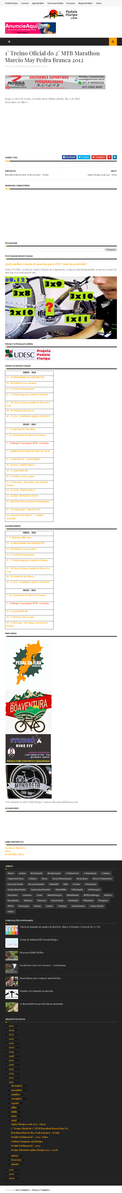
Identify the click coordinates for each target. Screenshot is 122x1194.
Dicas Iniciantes (36, 884)
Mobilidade (73, 895)
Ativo (8, 851)
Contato (25, 3)
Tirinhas (62, 906)
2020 (12, 1047)
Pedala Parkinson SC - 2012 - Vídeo (29, 1137)
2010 (12, 1174)
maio (14, 1116)
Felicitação (90, 884)
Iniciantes (13, 895)
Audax (22, 873)
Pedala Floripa (11, 3)
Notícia (108, 895)
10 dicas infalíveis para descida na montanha (41, 1003)
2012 (11, 1082)
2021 (11, 1043)
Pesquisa (103, 901)
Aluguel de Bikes (85, 3)
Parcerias (71, 3)
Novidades (13, 901)
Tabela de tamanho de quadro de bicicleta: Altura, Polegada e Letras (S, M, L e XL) (60, 926)
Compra (106, 873)
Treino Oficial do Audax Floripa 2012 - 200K (34, 1150)
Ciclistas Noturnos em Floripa (27, 1141)
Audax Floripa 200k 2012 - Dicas (28, 1124)
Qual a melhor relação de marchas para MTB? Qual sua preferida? (46, 264)
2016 (11, 1064)
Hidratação (77, 889)
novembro (17, 1090)
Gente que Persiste (40, 889)
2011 (11, 1169)
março (15, 1155)
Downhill (53, 884)
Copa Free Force (16, 878)
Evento (76, 884)
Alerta (11, 873)
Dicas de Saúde (15, 884)
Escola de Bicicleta (15, 848)
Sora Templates (23, 1190)
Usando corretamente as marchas (36, 991)
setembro (16, 1098)
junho (14, 1111)
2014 (11, 1073)
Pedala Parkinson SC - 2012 (25, 1145)
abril (14, 1120)
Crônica (33, 878)
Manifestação (54, 895)
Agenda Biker (38, 3)
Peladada (88, 901)
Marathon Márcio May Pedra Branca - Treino (35, 1132)
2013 (11, 1077)
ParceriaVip (57, 901)
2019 (11, 1051)
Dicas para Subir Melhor (32, 952)
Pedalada (73, 901)
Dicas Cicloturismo (102, 878)
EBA (66, 884)
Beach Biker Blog (14, 854)
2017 (11, 1060)
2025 (11, 1026)
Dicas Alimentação (62, 878)
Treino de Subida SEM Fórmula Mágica (39, 939)
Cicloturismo (72, 873)
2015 (11, 1069)
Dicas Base (82, 878)
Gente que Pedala (56, 3)
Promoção (24, 906)
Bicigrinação (54, 873)
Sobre (99, 3)
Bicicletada (36, 873)
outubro (16, 1094)
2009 (12, 1178)
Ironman (27, 895)
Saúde (49, 906)
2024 (12, 1030)
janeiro (15, 1164)
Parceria (42, 901)
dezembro (17, 1085)
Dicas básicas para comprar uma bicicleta (40, 978)
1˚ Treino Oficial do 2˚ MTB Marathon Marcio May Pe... (40, 1128)
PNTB (10, 906)
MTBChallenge (91, 895)
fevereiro (16, 1160)
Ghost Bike (60, 889)
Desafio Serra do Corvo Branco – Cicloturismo (43, 965)
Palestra (28, 901)
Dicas (44, 878)
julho (14, 1107)
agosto (15, 1103)
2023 (11, 1034)
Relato (37, 906)
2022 (11, 1038)
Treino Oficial (96, 906)
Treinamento (78, 906)
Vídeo (11, 911)
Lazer (39, 895)
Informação (94, 889)
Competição (90, 873)
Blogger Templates (41, 1190)
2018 (11, 1056)
